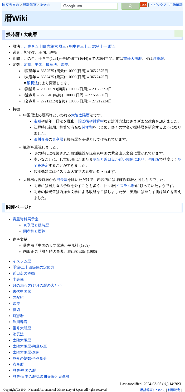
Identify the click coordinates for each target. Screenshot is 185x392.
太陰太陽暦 (80, 115)
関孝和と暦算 (34, 231)
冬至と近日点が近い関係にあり (118, 159)
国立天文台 (10, 5)
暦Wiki (45, 5)
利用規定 (174, 389)
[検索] (88, 6)
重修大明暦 (132, 58)
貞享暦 (57, 139)
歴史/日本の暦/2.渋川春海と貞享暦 (41, 376)
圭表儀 (18, 279)
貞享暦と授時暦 (36, 225)
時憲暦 (158, 58)
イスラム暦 (125, 185)
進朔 (37, 121)
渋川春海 (41, 139)
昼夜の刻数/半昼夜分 (30, 358)
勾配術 (153, 159)
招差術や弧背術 (91, 121)
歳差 (64, 64)
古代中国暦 (22, 291)
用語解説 (176, 5)
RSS (143, 5)
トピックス (158, 5)
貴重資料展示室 (25, 219)
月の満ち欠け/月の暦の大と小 (37, 285)
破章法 (51, 64)
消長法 (32, 83)
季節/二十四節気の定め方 (33, 267)
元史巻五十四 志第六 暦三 (45, 46)
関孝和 (87, 127)
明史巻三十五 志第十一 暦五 (92, 46)
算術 (16, 309)
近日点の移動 (24, 273)
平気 (38, 64)
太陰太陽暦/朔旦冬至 (30, 346)
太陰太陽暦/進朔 (26, 352)
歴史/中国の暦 (24, 370)
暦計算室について (152, 389)
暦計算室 (30, 5)
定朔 (27, 64)
